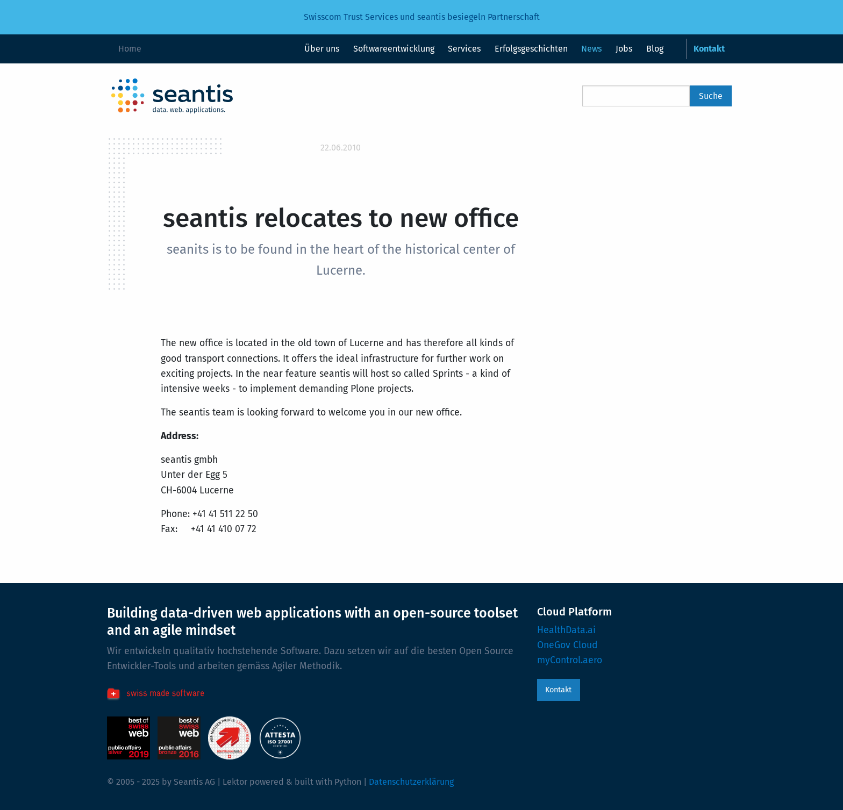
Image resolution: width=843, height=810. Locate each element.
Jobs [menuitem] (624, 49)
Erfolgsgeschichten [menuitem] (531, 49)
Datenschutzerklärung (411, 782)
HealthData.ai (566, 630)
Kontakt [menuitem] (709, 49)
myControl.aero (569, 660)
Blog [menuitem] (654, 49)
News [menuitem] (591, 49)
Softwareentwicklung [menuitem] (393, 49)
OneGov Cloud (567, 645)
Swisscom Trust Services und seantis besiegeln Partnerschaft (422, 17)
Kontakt (558, 689)
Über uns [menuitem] (321, 49)
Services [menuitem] (464, 49)
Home (129, 49)
